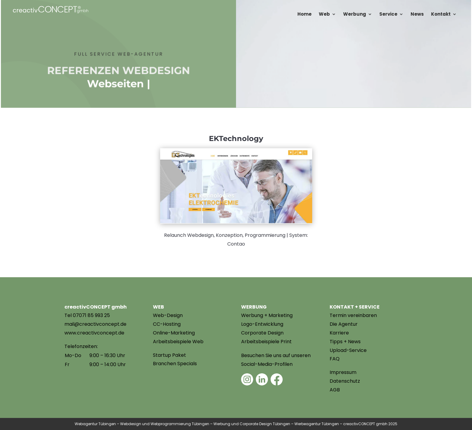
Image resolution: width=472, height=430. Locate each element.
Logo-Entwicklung (262, 324)
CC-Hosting (167, 324)
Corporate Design (262, 332)
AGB (335, 389)
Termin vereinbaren (353, 315)
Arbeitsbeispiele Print (266, 341)
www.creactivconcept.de (94, 332)
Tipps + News (345, 341)
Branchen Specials (175, 363)
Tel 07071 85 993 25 (87, 315)
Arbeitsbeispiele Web (178, 341)
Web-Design (168, 315)
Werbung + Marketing (267, 315)
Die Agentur (344, 324)
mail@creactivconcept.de (95, 324)
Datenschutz (345, 381)
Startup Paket (169, 355)
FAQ (335, 358)
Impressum (343, 372)
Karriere (339, 332)
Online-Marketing (174, 332)
